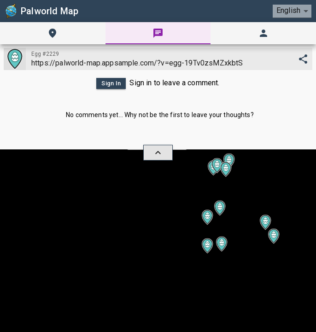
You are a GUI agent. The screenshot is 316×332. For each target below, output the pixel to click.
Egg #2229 (45, 54)
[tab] (52, 33)
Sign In (111, 83)
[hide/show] (158, 152)
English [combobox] (288, 10)
